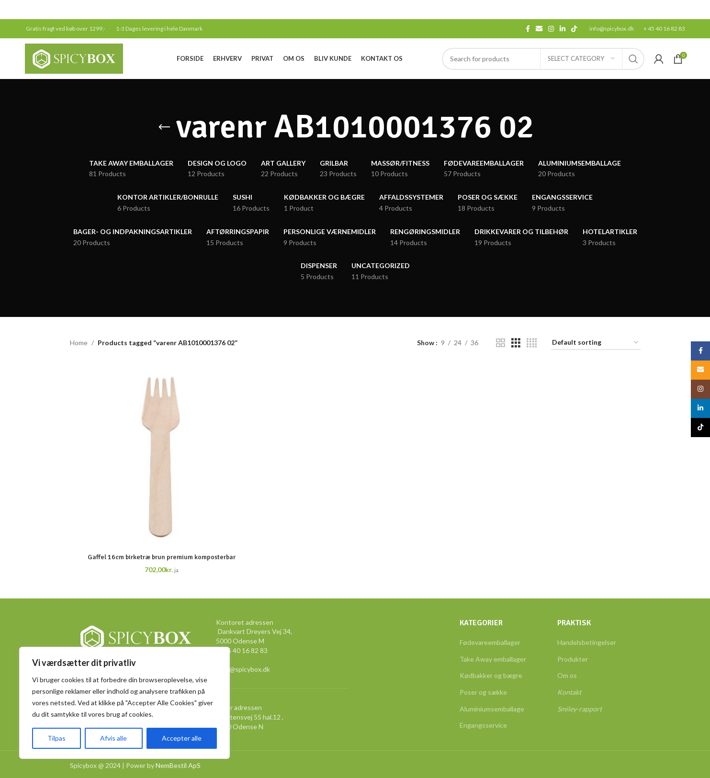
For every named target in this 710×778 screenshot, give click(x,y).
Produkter (572, 659)
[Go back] (164, 127)
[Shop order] (596, 343)
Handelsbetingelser (586, 642)
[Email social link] (539, 29)
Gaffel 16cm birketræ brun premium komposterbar (162, 557)
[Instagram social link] (551, 29)
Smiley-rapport (579, 709)
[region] (124, 703)
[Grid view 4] (532, 343)
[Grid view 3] (515, 343)
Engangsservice (483, 725)
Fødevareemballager (490, 642)
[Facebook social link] (528, 29)
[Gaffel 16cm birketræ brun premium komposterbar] (162, 456)
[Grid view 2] (500, 343)
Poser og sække (483, 692)
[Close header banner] (698, 9)
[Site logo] (74, 58)
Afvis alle (113, 738)
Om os (567, 675)
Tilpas (56, 738)
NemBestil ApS (178, 765)
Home (79, 342)
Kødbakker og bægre (491, 675)
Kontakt (569, 692)
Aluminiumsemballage (492, 709)
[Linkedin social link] (562, 29)
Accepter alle (182, 738)
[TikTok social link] (574, 29)
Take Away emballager (493, 659)
